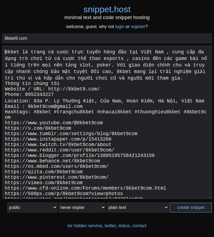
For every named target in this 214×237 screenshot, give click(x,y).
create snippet (191, 207)
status (124, 225)
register (138, 26)
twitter (110, 225)
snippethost (107, 9)
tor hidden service (84, 225)
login (119, 26)
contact (139, 225)
